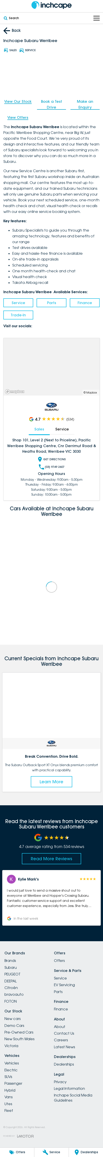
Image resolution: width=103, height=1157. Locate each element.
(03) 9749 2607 (51, 467)
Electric (11, 1070)
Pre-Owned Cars (18, 1032)
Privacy (60, 1082)
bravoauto (14, 994)
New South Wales (19, 1039)
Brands (10, 960)
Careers (61, 1040)
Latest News (64, 1047)
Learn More (51, 781)
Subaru (10, 967)
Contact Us (64, 1033)
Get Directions (51, 459)
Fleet (8, 1110)
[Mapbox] (15, 391)
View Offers (17, 117)
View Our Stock (18, 101)
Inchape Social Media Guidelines (73, 1097)
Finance (85, 303)
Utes (8, 1104)
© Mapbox (90, 392)
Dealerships (64, 1064)
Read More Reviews (51, 858)
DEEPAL (10, 981)
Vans (8, 1097)
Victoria (11, 1046)
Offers (59, 960)
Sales (39, 429)
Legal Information (69, 1088)
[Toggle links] (18, 1136)
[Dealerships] (86, 1152)
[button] (51, 898)
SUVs (8, 1076)
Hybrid (9, 1090)
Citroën (11, 987)
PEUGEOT (12, 974)
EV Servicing (64, 985)
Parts (51, 303)
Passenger (13, 1083)
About (59, 1026)
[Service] (51, 1152)
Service (18, 303)
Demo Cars (14, 1025)
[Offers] (17, 1152)
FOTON (10, 1001)
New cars (12, 1018)
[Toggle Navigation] (96, 18)
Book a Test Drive (51, 104)
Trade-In (18, 315)
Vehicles (11, 1063)
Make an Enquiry (85, 104)
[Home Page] (51, 5)
